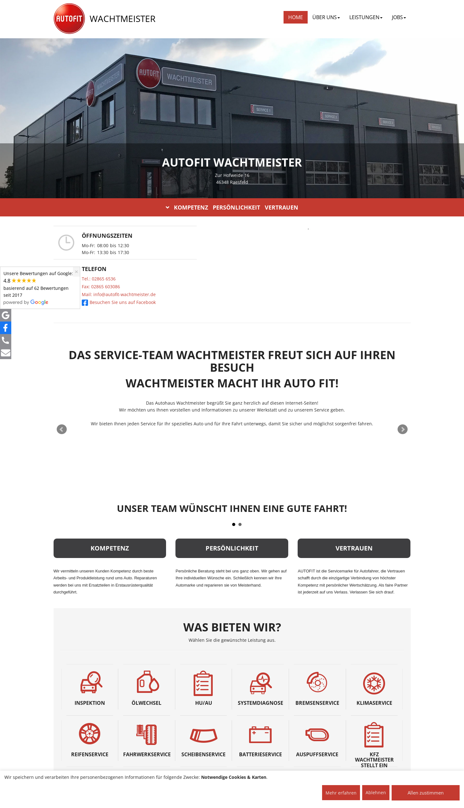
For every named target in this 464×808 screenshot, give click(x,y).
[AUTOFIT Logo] (69, 19)
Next (403, 429)
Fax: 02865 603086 (101, 287)
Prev (62, 429)
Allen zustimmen (426, 792)
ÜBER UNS (326, 17)
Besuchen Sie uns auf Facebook (119, 302)
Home (295, 17)
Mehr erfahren (341, 793)
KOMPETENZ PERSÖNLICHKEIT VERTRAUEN (232, 207)
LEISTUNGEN (366, 17)
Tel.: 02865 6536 (99, 279)
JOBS (399, 17)
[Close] (76, 272)
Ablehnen (376, 792)
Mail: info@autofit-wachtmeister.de (119, 294)
